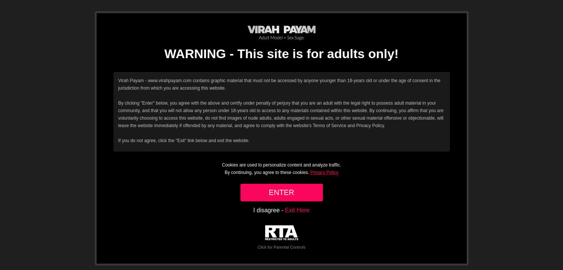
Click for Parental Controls (282, 237)
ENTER (281, 192)
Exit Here (297, 210)
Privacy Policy (325, 172)
